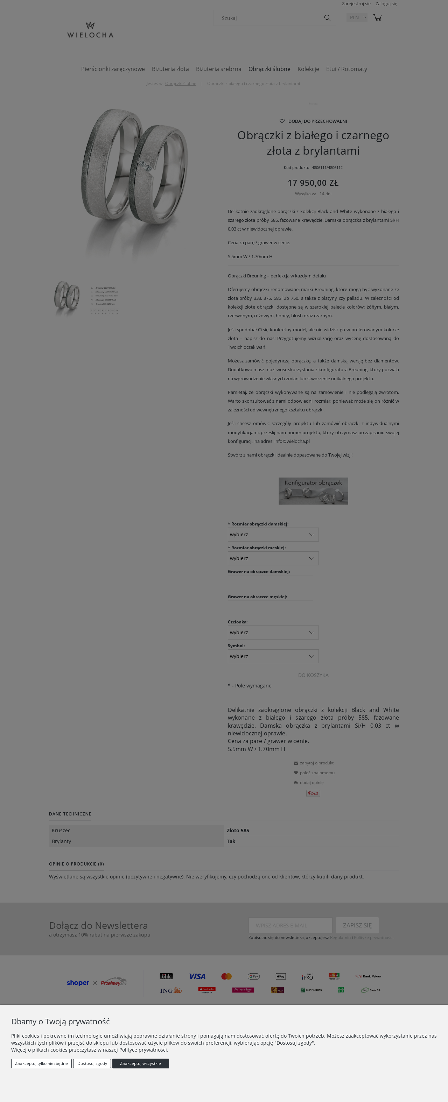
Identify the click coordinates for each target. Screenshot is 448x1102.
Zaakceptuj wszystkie (140, 1063)
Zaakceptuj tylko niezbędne (41, 1063)
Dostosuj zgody (92, 1063)
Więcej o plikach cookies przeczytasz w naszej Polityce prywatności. (89, 1049)
